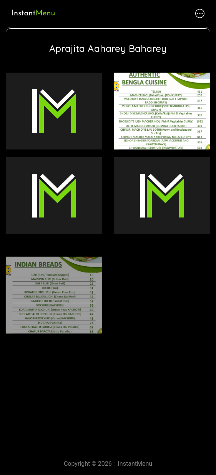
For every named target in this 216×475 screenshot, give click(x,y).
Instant (33, 13)
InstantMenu (135, 463)
